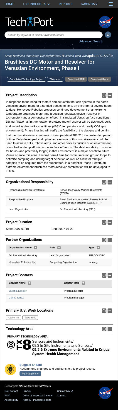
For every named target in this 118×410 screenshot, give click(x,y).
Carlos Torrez (16, 297)
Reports (65, 4)
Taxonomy (88, 4)
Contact (61, 395)
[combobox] (54, 35)
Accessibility (11, 400)
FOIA (7, 395)
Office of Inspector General (37, 395)
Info (104, 95)
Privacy (27, 391)
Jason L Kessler (18, 290)
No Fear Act (11, 391)
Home (9, 4)
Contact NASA (65, 391)
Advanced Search (91, 41)
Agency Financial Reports (37, 400)
